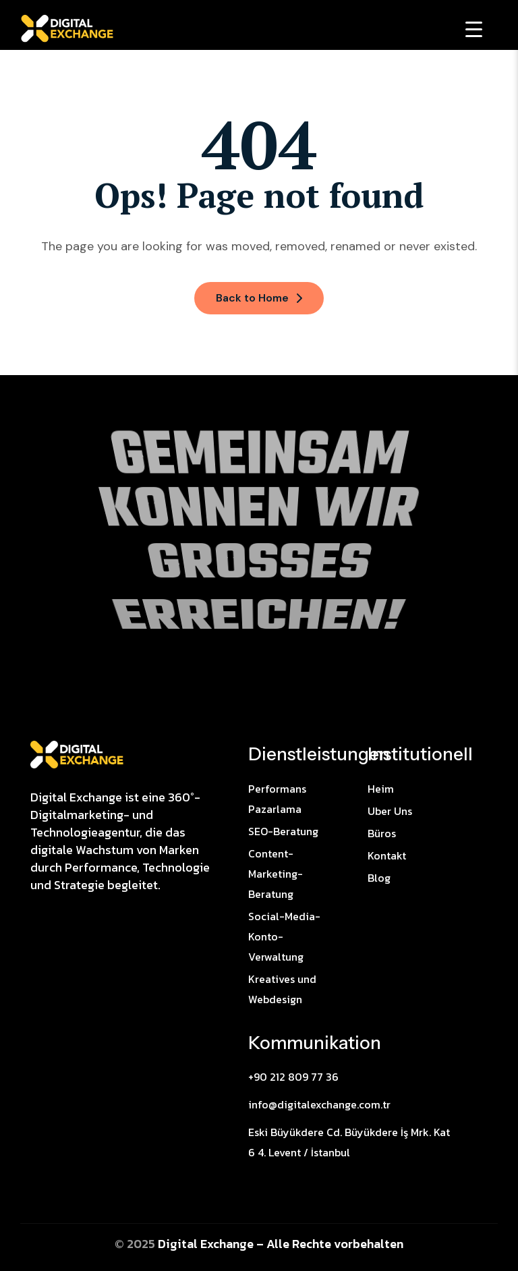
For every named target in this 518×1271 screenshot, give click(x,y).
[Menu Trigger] (473, 28)
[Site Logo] (76, 753)
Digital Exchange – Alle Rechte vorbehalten (280, 1244)
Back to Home (259, 298)
